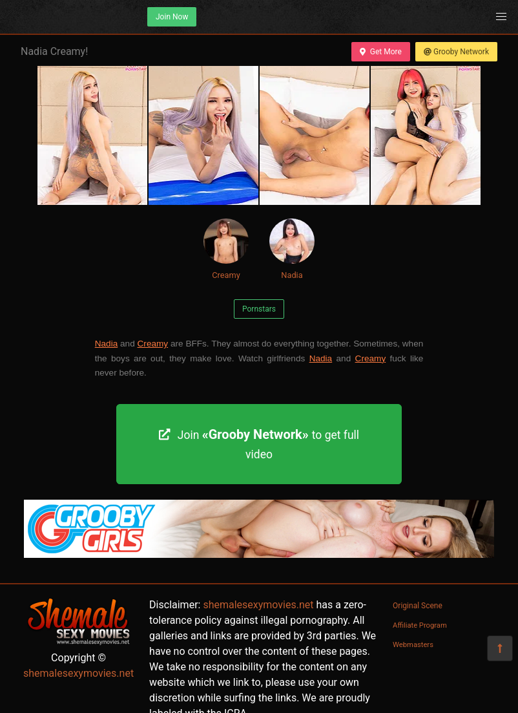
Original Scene (417, 605)
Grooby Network (456, 51)
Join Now (172, 16)
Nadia (292, 249)
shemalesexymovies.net (78, 673)
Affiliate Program (420, 625)
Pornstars (259, 309)
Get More (380, 51)
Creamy (226, 249)
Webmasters (413, 645)
